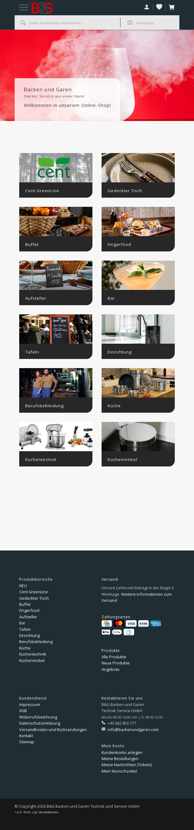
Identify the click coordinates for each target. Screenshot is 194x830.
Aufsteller (28, 617)
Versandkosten (49, 812)
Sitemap (26, 741)
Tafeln (25, 629)
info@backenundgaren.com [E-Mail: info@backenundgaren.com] (133, 729)
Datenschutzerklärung (39, 723)
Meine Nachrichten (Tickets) (127, 764)
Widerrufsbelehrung (38, 717)
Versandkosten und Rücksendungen (53, 729)
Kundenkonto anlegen (122, 752)
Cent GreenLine (33, 591)
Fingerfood (29, 610)
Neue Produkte (116, 663)
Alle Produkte (114, 657)
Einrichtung (29, 635)
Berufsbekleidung (35, 641)
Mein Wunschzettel (119, 771)
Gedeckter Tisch (34, 598)
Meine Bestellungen (120, 758)
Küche (25, 648)
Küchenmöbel (32, 660)
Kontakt (26, 735)
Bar (22, 623)
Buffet (25, 604)
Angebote (111, 669)
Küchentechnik (32, 654)
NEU (23, 585)
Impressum (29, 704)
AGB (23, 710)
